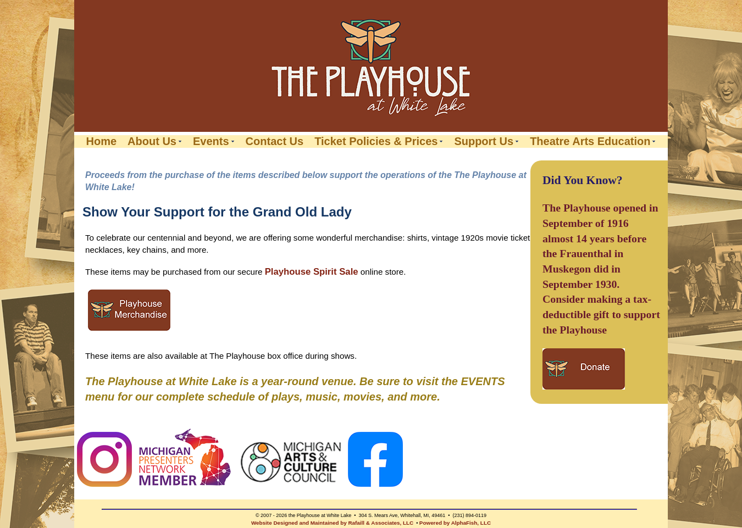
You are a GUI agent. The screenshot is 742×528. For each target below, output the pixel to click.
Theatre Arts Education (590, 141)
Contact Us (275, 141)
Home (101, 141)
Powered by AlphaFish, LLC (455, 523)
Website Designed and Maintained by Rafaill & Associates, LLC (332, 523)
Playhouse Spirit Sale (311, 271)
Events (211, 141)
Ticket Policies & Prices (376, 141)
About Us (152, 141)
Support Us (483, 141)
